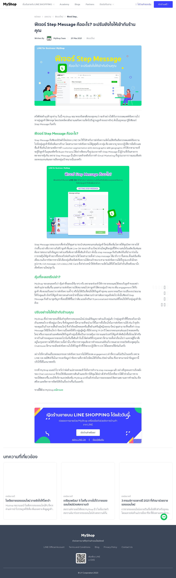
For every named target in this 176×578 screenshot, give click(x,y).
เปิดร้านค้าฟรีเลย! (88, 432)
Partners (90, 4)
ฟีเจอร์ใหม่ (90, 38)
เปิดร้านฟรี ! (163, 4)
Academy (64, 4)
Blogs (77, 4)
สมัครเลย (58, 390)
